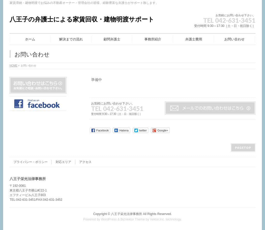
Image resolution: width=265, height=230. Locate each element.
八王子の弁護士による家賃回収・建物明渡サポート (82, 19)
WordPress (109, 219)
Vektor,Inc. (157, 219)
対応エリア (63, 162)
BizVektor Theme (133, 219)
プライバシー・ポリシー (30, 162)
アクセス (85, 162)
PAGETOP (243, 147)
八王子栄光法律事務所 (126, 214)
